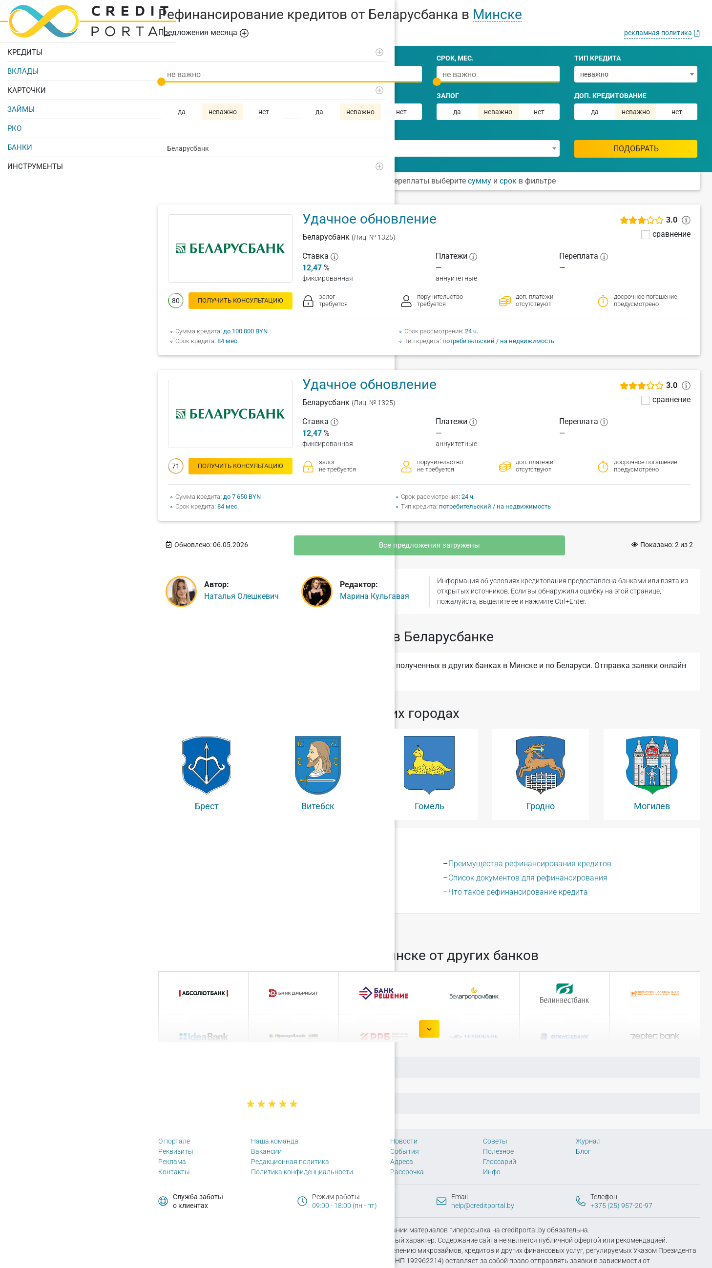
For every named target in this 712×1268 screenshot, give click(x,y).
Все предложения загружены (429, 545)
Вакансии (266, 1151)
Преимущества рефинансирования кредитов (529, 863)
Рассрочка (407, 1172)
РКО (14, 124)
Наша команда (274, 1141)
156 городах (258, 926)
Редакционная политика (290, 1162)
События (404, 1151)
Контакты (174, 1172)
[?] (334, 256)
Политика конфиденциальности (302, 1172)
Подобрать (636, 148)
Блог (583, 1151)
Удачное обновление (369, 219)
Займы (21, 105)
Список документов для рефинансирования (527, 877)
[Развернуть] (132, 48)
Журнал (588, 1141)
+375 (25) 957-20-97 (621, 1205)
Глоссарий (499, 1162)
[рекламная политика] (662, 33)
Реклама (172, 1162)
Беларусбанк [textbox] (188, 148)
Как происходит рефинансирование (255, 877)
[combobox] (635, 74)
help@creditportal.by (482, 1205)
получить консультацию (240, 300)
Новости (404, 1141)
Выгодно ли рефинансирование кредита (263, 863)
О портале (174, 1141)
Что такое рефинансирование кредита (518, 892)
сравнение (671, 234)
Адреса (401, 1162)
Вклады (23, 67)
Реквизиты (175, 1151)
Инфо (492, 1172)
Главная (220, 1067)
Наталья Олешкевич (241, 596)
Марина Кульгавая (374, 596)
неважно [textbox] (594, 74)
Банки (19, 143)
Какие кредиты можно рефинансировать (265, 892)
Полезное (498, 1151)
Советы (495, 1141)
